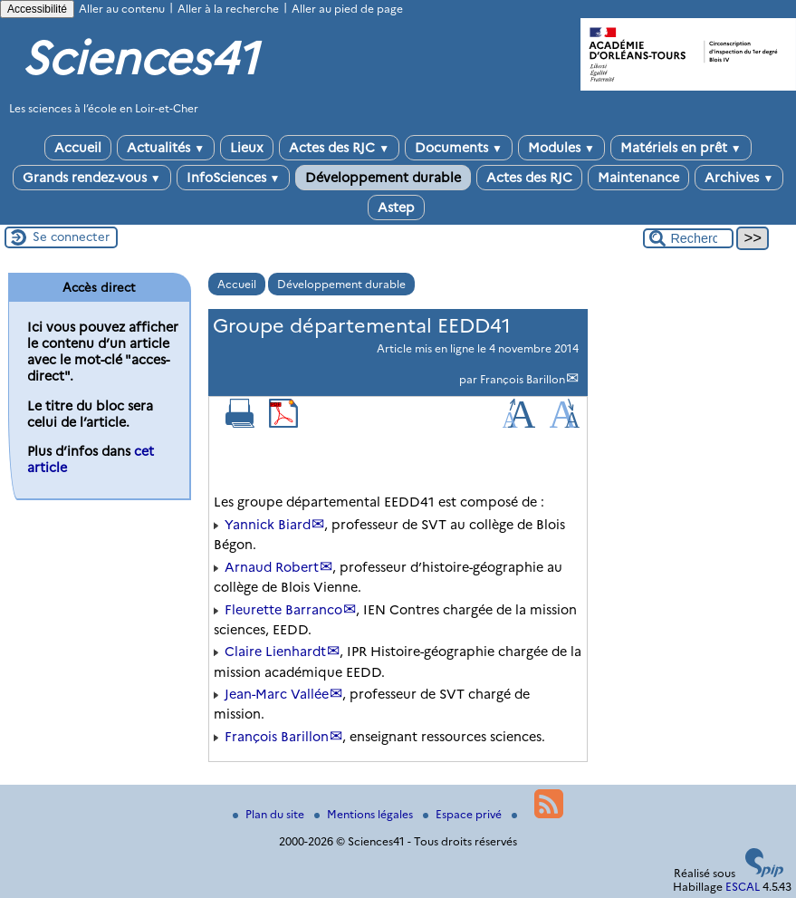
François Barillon (522, 379)
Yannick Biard (268, 525)
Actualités (166, 148)
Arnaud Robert (272, 567)
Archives (739, 177)
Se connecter (71, 236)
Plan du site (270, 814)
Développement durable (383, 177)
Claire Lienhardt (275, 651)
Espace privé (463, 814)
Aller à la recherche (228, 8)
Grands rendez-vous (92, 177)
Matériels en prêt (681, 148)
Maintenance (638, 177)
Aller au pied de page (347, 8)
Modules (561, 148)
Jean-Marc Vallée (277, 694)
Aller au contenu (122, 8)
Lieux (247, 148)
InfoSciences (234, 177)
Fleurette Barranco (283, 610)
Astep (396, 207)
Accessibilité (37, 9)
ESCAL (742, 886)
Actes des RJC (339, 148)
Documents (459, 148)
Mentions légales (365, 814)
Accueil (77, 148)
